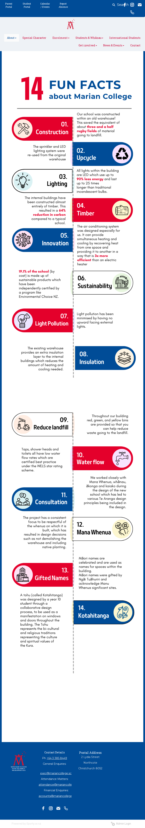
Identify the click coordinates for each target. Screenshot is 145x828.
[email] (139, 5)
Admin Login (121, 823)
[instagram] (132, 5)
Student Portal (27, 5)
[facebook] (124, 5)
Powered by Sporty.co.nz (26, 823)
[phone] (132, 12)
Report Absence (63, 5)
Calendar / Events (45, 5)
